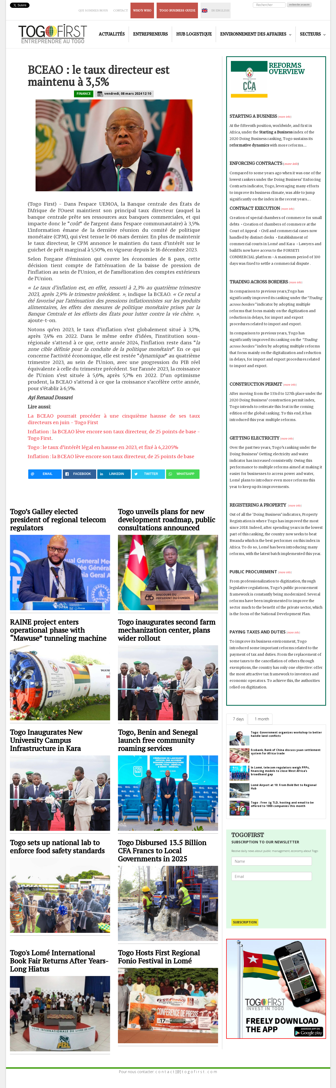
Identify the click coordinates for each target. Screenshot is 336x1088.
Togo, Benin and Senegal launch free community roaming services (158, 740)
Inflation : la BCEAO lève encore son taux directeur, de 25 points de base (111, 456)
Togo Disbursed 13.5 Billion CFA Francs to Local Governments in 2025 (162, 850)
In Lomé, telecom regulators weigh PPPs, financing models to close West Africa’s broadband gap (280, 771)
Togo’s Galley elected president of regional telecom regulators (58, 519)
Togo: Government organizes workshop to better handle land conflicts (286, 734)
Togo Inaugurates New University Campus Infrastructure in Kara (46, 740)
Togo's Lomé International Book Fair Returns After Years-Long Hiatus (59, 961)
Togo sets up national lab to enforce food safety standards (58, 846)
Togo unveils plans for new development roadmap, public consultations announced (166, 519)
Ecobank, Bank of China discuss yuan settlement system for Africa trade (286, 751)
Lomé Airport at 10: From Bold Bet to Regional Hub (283, 786)
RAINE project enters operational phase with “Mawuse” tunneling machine (58, 630)
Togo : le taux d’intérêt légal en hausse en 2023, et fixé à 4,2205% (103, 447)
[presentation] (274, 897)
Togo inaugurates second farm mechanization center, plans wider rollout (166, 630)
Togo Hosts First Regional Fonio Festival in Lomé (159, 957)
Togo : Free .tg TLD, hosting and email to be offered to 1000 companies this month (282, 804)
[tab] (236, 719)
